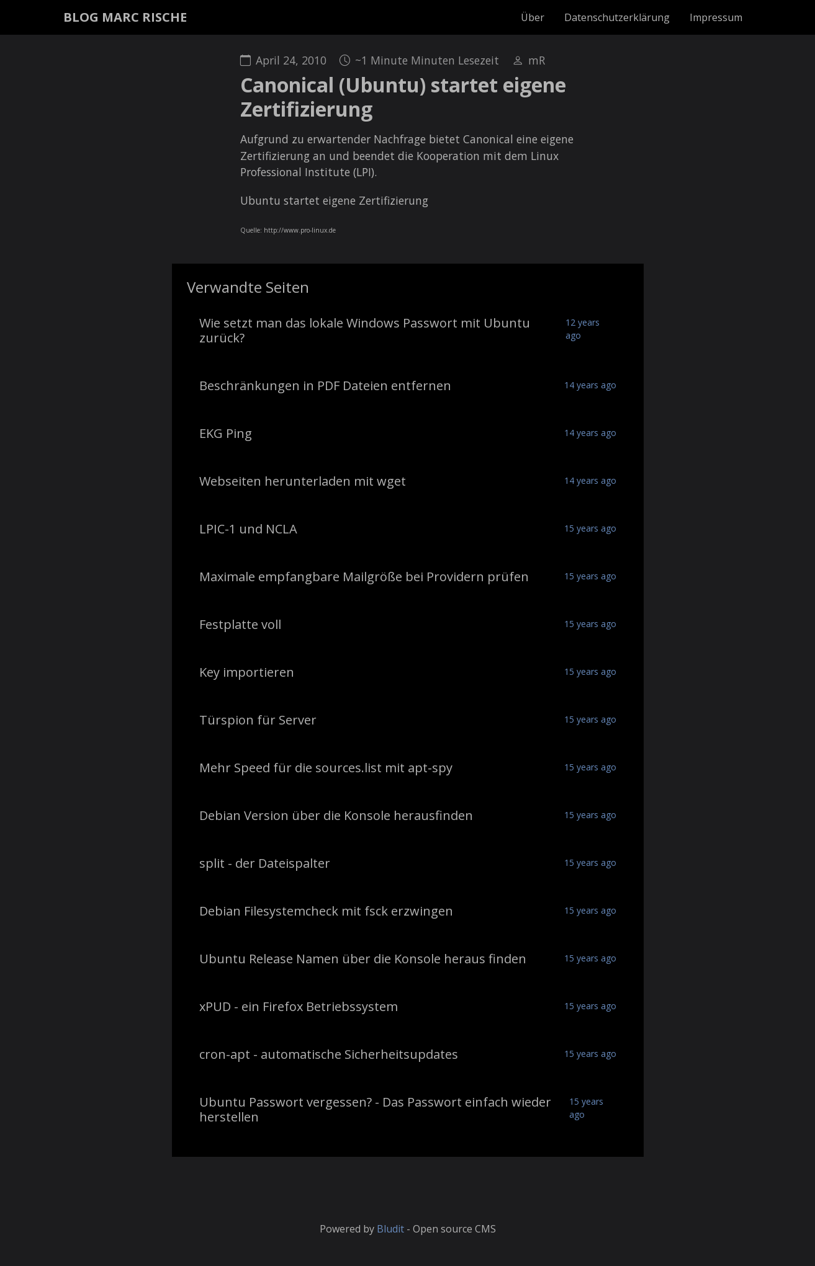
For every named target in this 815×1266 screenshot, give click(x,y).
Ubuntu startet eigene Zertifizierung (334, 200)
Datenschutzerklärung (617, 17)
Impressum (716, 17)
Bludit (390, 1229)
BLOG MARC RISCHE (125, 17)
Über (532, 17)
